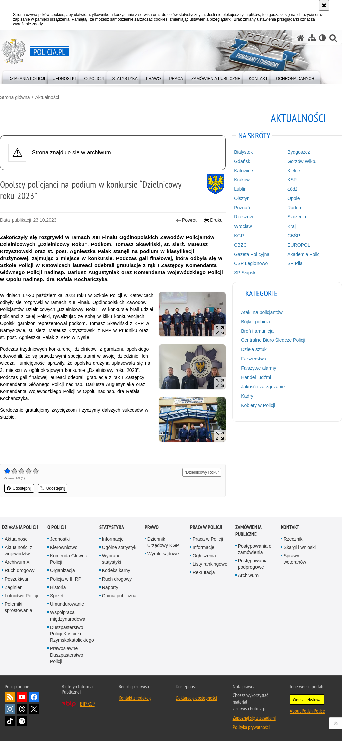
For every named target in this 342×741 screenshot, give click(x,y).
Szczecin (296, 216)
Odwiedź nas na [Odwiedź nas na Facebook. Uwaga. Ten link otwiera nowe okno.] (34, 697)
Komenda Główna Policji (68, 559)
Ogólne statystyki (120, 547)
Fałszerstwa (253, 358)
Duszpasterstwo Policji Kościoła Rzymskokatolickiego (72, 634)
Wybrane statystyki (111, 559)
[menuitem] (26, 77)
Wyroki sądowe (163, 553)
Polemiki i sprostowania (18, 607)
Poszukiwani (18, 579)
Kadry (247, 396)
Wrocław (243, 226)
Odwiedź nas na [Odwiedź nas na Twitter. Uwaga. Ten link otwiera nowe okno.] (34, 709)
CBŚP (293, 235)
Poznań (242, 207)
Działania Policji (20, 527)
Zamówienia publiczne (248, 531)
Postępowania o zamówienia (255, 549)
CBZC (240, 245)
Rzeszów (243, 216)
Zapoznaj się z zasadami (254, 717)
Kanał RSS (10, 697)
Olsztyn (242, 198)
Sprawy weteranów (295, 559)
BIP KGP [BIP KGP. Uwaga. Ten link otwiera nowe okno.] (87, 703)
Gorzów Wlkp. (301, 161)
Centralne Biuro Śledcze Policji (273, 340)
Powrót (186, 220)
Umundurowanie (67, 604)
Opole (293, 198)
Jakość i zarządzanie (263, 386)
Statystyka (111, 527)
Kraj (291, 226)
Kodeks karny (116, 570)
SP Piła (295, 263)
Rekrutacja (204, 572)
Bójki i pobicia (255, 321)
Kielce (293, 170)
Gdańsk (242, 161)
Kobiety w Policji (258, 405)
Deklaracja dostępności (196, 697)
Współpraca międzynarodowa (68, 615)
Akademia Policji (304, 254)
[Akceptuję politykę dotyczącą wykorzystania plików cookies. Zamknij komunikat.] (324, 5)
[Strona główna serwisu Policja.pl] (300, 38)
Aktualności (47, 97)
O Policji (56, 527)
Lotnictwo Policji (21, 595)
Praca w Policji (206, 527)
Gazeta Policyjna (251, 254)
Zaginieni (14, 587)
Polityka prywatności (251, 727)
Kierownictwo (63, 547)
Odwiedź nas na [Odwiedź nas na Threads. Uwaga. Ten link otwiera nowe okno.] (22, 709)
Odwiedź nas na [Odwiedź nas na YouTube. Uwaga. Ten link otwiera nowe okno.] (22, 697)
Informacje (113, 539)
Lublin (240, 189)
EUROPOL (298, 245)
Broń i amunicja (257, 331)
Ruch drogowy (20, 570)
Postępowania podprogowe (253, 564)
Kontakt (290, 527)
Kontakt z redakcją (135, 697)
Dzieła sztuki (254, 349)
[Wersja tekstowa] (322, 38)
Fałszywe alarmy (258, 368)
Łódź (292, 189)
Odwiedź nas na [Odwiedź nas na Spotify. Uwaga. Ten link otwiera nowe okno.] (22, 721)
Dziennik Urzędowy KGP (163, 542)
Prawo (152, 527)
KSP (292, 179)
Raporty (110, 587)
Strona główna (15, 97)
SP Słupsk (244, 272)
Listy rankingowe (210, 564)
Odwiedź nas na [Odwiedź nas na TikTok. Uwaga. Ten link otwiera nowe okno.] (10, 721)
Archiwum (248, 575)
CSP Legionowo (251, 263)
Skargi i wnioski (300, 547)
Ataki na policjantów (262, 312)
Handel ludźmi (256, 377)
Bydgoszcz (298, 152)
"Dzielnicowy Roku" (202, 472)
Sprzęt (56, 595)
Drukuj (214, 220)
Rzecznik (293, 539)
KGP (239, 235)
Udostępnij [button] (19, 488)
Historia (58, 587)
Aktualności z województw (18, 550)
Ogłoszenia (204, 555)
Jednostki (60, 539)
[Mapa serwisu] (312, 38)
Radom (294, 207)
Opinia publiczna (119, 595)
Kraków (242, 179)
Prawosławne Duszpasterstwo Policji (66, 655)
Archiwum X (17, 562)
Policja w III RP (65, 579)
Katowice (243, 170)
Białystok (243, 152)
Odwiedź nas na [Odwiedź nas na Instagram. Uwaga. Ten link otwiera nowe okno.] (10, 709)
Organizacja (62, 570)
